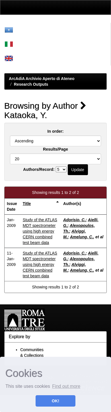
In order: (56, 131)
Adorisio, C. (74, 220)
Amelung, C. (81, 237)
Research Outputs (31, 84)
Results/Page (55, 149)
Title (27, 203)
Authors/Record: (38, 169)
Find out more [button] (66, 386)
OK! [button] (55, 401)
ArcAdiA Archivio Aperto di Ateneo (42, 78)
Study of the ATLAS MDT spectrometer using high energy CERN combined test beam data (40, 231)
